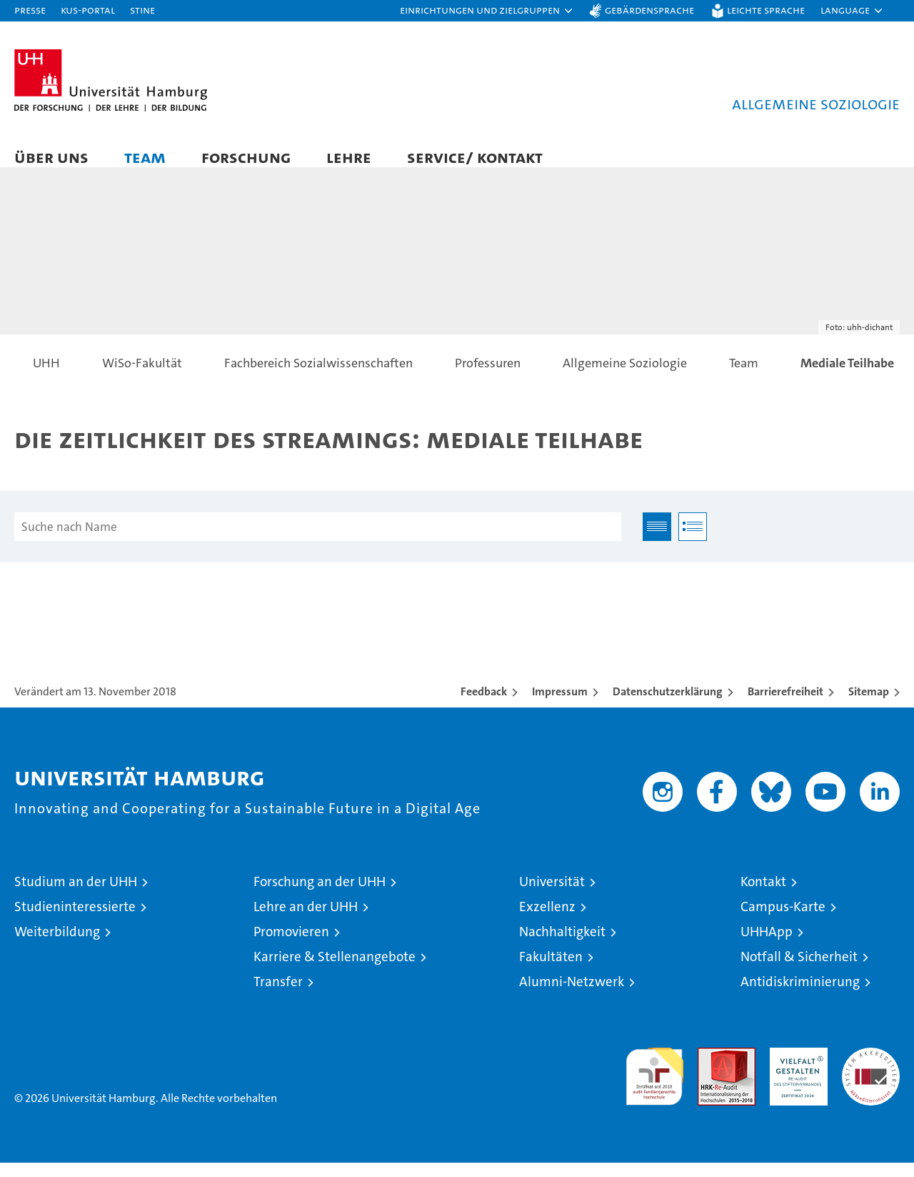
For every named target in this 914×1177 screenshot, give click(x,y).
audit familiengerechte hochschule (654, 1084)
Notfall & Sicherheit (799, 971)
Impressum (560, 705)
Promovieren (291, 946)
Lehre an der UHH (305, 921)
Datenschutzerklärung (668, 705)
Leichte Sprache (766, 9)
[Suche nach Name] (317, 541)
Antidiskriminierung (800, 996)
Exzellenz (547, 921)
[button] (487, 10)
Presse (30, 9)
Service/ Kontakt (475, 157)
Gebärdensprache (649, 9)
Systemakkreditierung (871, 1069)
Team (145, 157)
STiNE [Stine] (142, 9)
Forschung (246, 157)
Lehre (348, 157)
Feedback (484, 705)
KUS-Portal (88, 9)
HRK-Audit (795, 1069)
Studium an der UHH (75, 896)
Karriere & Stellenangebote (334, 971)
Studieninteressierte (75, 921)
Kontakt (763, 896)
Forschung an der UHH (319, 896)
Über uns (51, 157)
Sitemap (868, 705)
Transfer (278, 996)
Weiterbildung (57, 946)
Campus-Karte (782, 921)
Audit (711, 1069)
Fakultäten (551, 971)
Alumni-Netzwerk (571, 996)
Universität (552, 896)
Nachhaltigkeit (562, 946)
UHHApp (766, 946)
